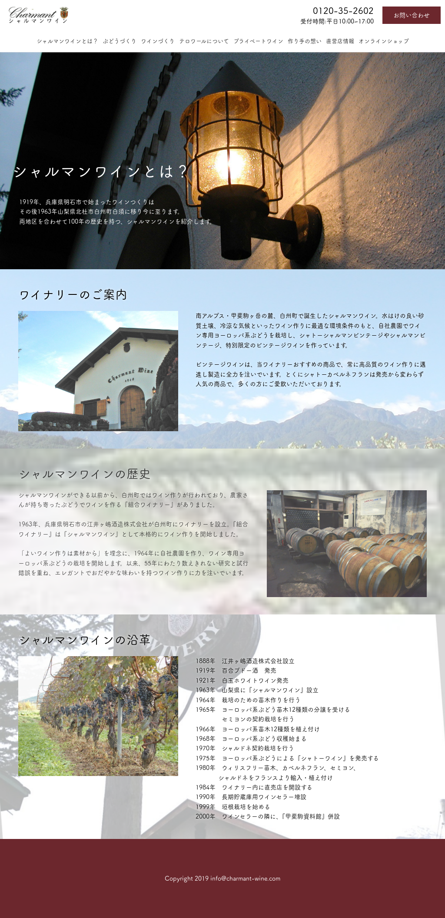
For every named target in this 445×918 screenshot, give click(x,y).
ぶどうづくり (119, 41)
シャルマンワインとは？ (67, 41)
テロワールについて (204, 41)
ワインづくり (158, 41)
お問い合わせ (411, 15)
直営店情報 (340, 41)
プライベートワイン (258, 41)
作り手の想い (305, 41)
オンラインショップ (384, 41)
